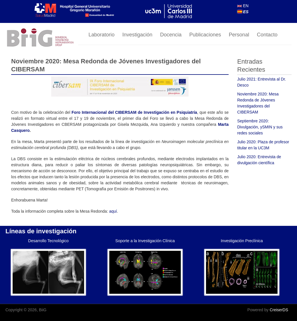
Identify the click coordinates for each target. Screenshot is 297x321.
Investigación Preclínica (242, 240)
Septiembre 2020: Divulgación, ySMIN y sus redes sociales (260, 127)
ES (243, 11)
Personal (239, 35)
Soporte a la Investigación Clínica (145, 240)
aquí (113, 211)
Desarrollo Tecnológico (48, 240)
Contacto (267, 35)
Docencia (170, 35)
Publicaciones (205, 35)
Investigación (137, 35)
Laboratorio (101, 35)
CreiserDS (279, 310)
